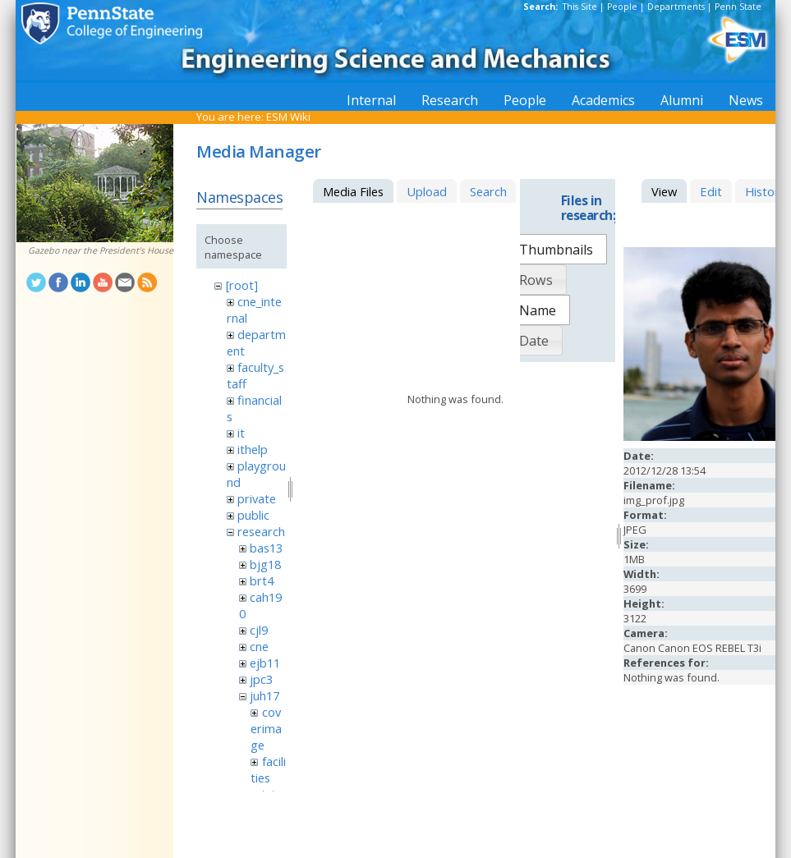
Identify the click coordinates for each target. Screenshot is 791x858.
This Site (580, 6)
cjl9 (259, 630)
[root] (242, 285)
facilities (268, 769)
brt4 (262, 580)
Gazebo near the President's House (100, 250)
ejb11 (265, 662)
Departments (676, 6)
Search (488, 191)
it (241, 432)
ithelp (252, 449)
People (622, 6)
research (261, 531)
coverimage (266, 728)
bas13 (266, 547)
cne (259, 646)
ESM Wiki (288, 116)
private (256, 498)
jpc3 (261, 679)
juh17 (264, 695)
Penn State (738, 6)
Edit (711, 191)
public (253, 515)
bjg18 (265, 564)
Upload (427, 191)
